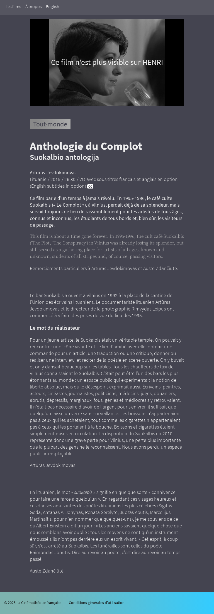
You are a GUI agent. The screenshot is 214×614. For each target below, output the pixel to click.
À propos (33, 6)
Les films (13, 6)
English (52, 6)
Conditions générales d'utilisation (97, 602)
